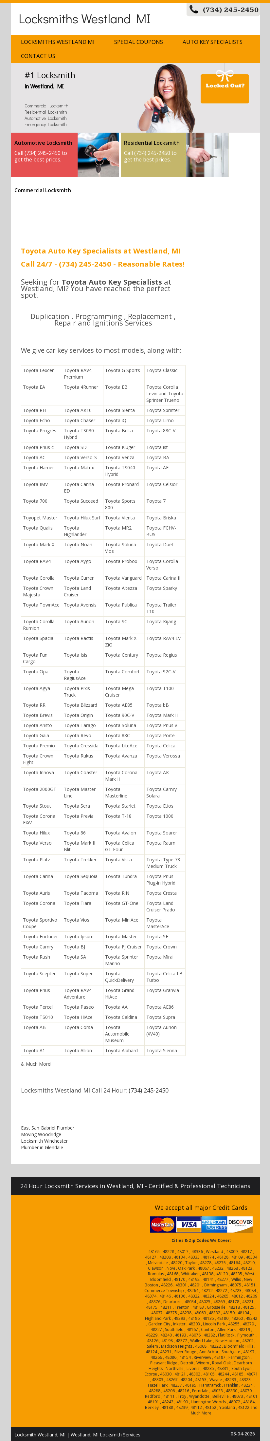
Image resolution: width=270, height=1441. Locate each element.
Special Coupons (138, 42)
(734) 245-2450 (231, 10)
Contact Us (38, 56)
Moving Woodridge (41, 1134)
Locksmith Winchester (44, 1141)
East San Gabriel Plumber (47, 1128)
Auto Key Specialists (213, 42)
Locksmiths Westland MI (85, 18)
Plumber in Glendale (42, 1147)
